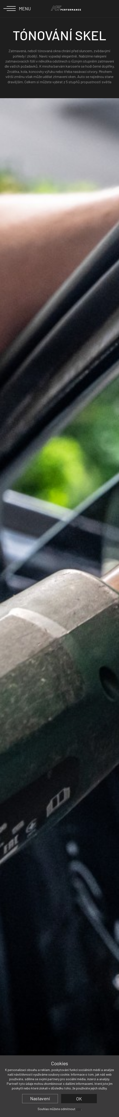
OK (79, 1098)
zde (78, 1109)
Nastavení (40, 1098)
